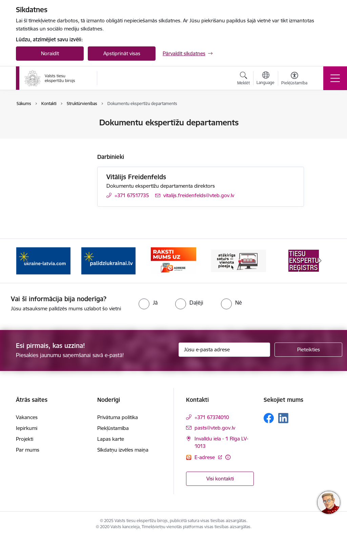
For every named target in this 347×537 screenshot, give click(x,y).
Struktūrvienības (41, 146)
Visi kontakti (220, 478)
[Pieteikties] (308, 350)
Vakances (27, 417)
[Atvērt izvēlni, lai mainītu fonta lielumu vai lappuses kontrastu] (294, 79)
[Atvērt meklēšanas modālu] (243, 79)
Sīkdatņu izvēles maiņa (122, 450)
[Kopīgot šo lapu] (321, 136)
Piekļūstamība (113, 428)
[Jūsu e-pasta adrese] (224, 350)
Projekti (24, 439)
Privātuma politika (117, 417)
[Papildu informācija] (227, 457)
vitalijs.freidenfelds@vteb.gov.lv (198, 195)
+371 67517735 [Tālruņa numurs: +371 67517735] (132, 195)
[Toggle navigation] (335, 78)
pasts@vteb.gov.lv (215, 428)
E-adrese (205, 457)
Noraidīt (50, 53)
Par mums (27, 450)
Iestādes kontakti (42, 123)
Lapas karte (110, 439)
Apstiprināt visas (121, 53)
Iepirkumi (26, 428)
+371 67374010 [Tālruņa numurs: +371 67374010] (212, 417)
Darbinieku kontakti (45, 134)
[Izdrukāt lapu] (321, 119)
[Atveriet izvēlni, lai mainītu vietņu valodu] (265, 79)
